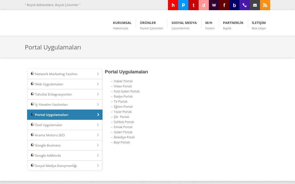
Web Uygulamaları (65, 84)
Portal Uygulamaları (65, 114)
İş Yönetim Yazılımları (65, 104)
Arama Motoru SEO (65, 135)
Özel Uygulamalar (65, 125)
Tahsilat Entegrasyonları (65, 94)
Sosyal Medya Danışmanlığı (65, 165)
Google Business (65, 145)
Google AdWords (65, 155)
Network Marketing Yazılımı (65, 74)
